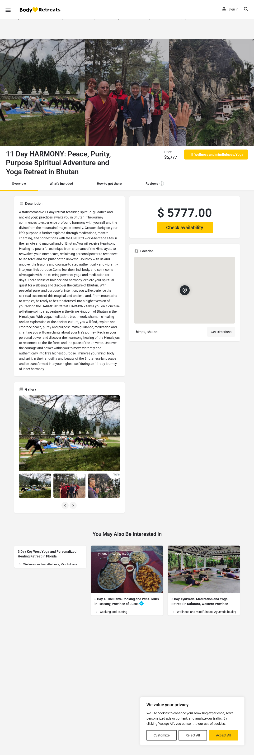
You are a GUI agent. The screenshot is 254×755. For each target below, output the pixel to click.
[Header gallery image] (42, 92)
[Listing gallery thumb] (69, 433)
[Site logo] (40, 10)
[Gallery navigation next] (74, 505)
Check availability (184, 227)
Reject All (193, 735)
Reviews (155, 183)
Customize (162, 735)
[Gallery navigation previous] (65, 505)
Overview (19, 183)
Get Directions (221, 332)
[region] (192, 721)
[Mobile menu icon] (8, 9)
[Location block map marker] (184, 290)
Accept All (223, 735)
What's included (61, 183)
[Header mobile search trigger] (246, 9)
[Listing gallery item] (35, 486)
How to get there (109, 183)
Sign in (233, 9)
